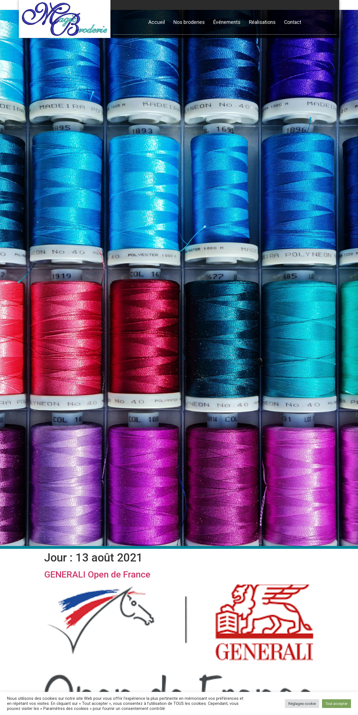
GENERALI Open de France (97, 574)
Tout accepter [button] (336, 704)
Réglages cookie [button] (302, 704)
